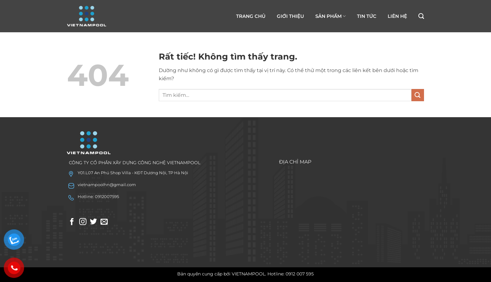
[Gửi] (417, 95)
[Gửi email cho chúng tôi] (104, 222)
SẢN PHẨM (330, 16)
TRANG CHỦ (251, 16)
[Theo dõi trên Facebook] (71, 222)
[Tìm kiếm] (421, 16)
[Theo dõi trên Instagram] (82, 222)
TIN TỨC (366, 16)
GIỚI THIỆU (290, 16)
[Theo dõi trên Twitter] (93, 222)
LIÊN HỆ (397, 16)
